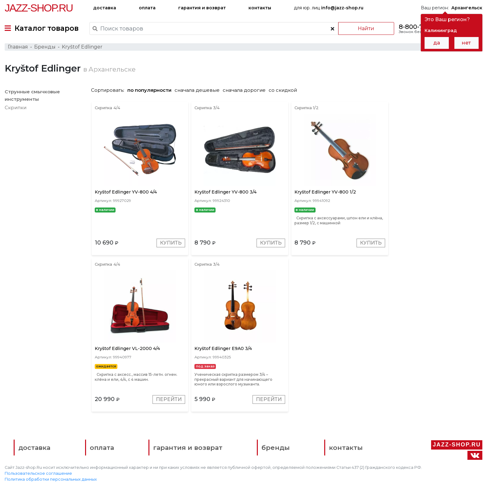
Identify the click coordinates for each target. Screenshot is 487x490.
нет (466, 43)
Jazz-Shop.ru (39, 8)
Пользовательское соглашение (38, 475)
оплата (147, 8)
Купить (170, 244)
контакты (259, 8)
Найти (365, 28)
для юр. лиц (328, 8)
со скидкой (284, 91)
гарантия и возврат (202, 8)
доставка (104, 8)
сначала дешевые (198, 91)
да (436, 43)
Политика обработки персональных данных (51, 480)
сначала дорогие (245, 91)
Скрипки (15, 108)
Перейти (461, 244)
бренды (274, 449)
